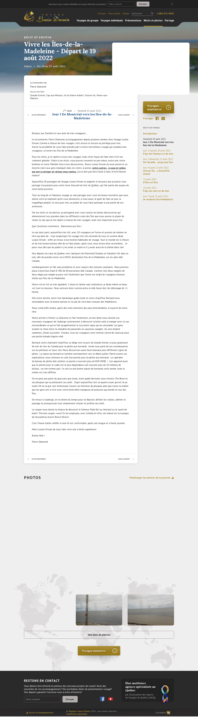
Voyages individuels (112, 20)
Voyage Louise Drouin (79, 711)
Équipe (126, 13)
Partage (169, 20)
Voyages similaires (154, 107)
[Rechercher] (142, 13)
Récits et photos (153, 20)
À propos (102, 13)
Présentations (133, 20)
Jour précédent (39, 115)
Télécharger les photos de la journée (151, 477)
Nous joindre (114, 13)
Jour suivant (123, 115)
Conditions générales (76, 714)
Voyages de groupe (87, 20)
